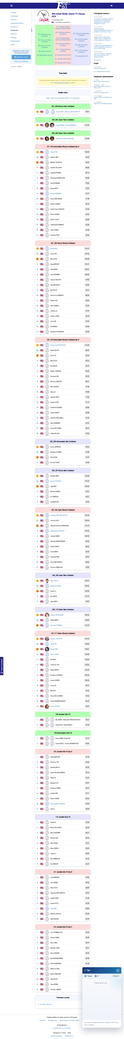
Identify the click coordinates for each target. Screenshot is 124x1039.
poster (100, 17)
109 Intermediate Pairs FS (44, 55)
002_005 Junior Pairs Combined (44, 41)
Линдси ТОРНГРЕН (56, 639)
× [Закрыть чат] (118, 970)
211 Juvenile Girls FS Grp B (63, 59)
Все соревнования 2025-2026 (102, 71)
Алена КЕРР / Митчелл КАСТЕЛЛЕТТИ (68, 112)
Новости (13, 19)
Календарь (14, 16)
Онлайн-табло (45, 1004)
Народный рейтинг (17, 23)
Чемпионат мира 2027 (100, 68)
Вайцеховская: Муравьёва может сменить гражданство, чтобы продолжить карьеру (102, 38)
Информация (15, 41)
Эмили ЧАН (54, 152)
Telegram (88, 976)
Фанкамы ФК (52, 1020)
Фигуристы (14, 27)
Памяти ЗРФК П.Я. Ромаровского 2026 (103, 98)
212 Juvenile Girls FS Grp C (63, 63)
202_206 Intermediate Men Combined (81, 34)
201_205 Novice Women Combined (62, 33)
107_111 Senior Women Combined (62, 50)
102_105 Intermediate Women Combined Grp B (62, 39)
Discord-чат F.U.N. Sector (62, 1028)
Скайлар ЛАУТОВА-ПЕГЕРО (58, 515)
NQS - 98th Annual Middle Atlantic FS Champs (62, 98)
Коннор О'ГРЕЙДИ (56, 625)
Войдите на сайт (109, 1022)
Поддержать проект (21, 57)
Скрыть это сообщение (21, 61)
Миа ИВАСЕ (54, 248)
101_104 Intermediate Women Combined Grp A (62, 27)
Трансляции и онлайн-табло (69, 1020)
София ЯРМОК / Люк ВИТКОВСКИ (65, 125)
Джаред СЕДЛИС (55, 586)
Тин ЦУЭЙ (53, 644)
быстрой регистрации (62, 82)
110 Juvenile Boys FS (81, 56)
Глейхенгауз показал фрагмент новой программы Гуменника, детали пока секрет (103, 47)
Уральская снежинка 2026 (101, 92)
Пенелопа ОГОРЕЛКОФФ (58, 345)
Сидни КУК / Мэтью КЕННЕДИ (64, 138)
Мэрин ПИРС (54, 649)
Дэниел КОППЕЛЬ (55, 481)
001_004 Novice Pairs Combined (44, 35)
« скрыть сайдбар (16, 66)
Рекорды (14, 37)
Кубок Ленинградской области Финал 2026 (102, 87)
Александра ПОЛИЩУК (57, 804)
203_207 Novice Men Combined (81, 40)
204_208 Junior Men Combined (81, 45)
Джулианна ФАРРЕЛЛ (57, 531)
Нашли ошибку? (2, 666)
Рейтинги (14, 34)
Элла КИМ (53, 908)
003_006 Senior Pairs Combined (44, 46)
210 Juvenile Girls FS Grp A (63, 55)
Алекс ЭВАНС (54, 654)
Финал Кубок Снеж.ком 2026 (102, 81)
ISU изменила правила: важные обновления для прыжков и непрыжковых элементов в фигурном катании (103, 21)
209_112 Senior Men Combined (81, 51)
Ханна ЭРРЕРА (55, 706)
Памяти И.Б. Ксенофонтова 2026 (103, 103)
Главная (13, 12)
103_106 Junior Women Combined (63, 44)
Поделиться (69, 1036)
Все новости (97, 60)
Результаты (15, 30)
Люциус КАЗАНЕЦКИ (56, 615)
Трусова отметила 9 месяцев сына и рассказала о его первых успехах (102, 55)
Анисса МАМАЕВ (55, 193)
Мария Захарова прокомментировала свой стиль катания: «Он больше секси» (103, 30)
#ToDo (13, 44)
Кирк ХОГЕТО (54, 581)
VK (97, 976)
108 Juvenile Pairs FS (44, 51)
